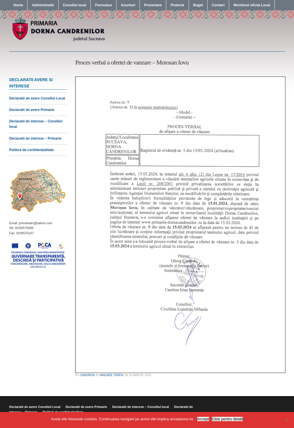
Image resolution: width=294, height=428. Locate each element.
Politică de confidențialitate (31, 150)
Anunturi (128, 5)
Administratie (43, 5)
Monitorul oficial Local (251, 5)
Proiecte (177, 5)
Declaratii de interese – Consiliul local (140, 407)
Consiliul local (74, 5)
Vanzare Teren (111, 375)
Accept (203, 419)
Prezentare (153, 5)
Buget (198, 5)
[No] (287, 420)
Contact (218, 5)
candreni (87, 375)
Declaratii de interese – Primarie (35, 138)
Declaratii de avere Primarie (31, 110)
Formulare (103, 5)
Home (18, 5)
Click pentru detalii (227, 419)
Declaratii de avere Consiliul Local (37, 98)
